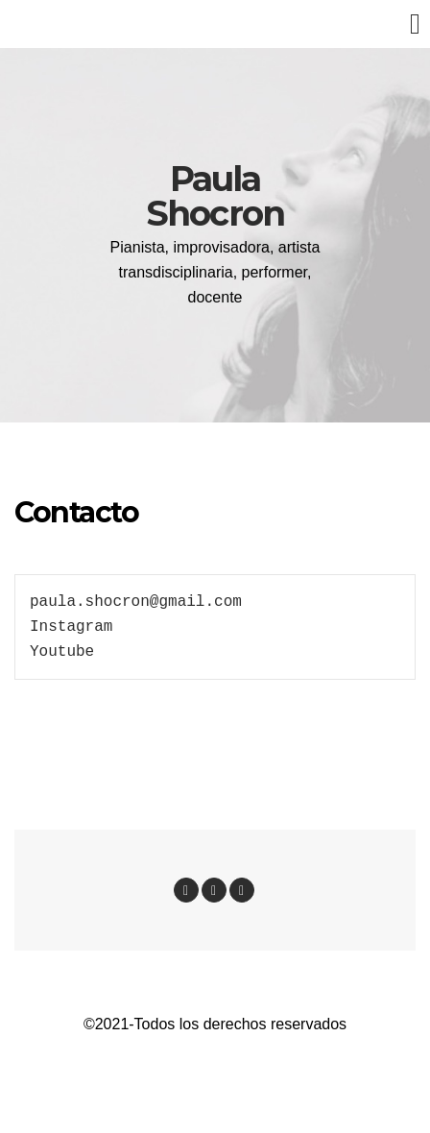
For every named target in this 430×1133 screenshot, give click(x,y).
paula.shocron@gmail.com (136, 602)
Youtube (62, 652)
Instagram (71, 627)
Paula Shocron (215, 195)
